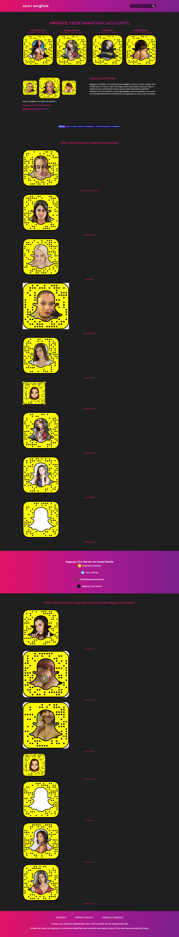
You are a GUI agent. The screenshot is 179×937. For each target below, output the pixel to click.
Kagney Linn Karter (89, 586)
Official (62, 126)
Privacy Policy (84, 917)
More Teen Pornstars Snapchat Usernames (89, 142)
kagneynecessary (89, 566)
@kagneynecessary (36, 109)
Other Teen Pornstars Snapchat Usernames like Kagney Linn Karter (89, 602)
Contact (61, 917)
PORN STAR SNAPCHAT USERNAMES (107, 126)
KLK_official (89, 572)
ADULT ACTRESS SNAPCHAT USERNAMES (80, 126)
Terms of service (112, 917)
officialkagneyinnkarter (89, 579)
